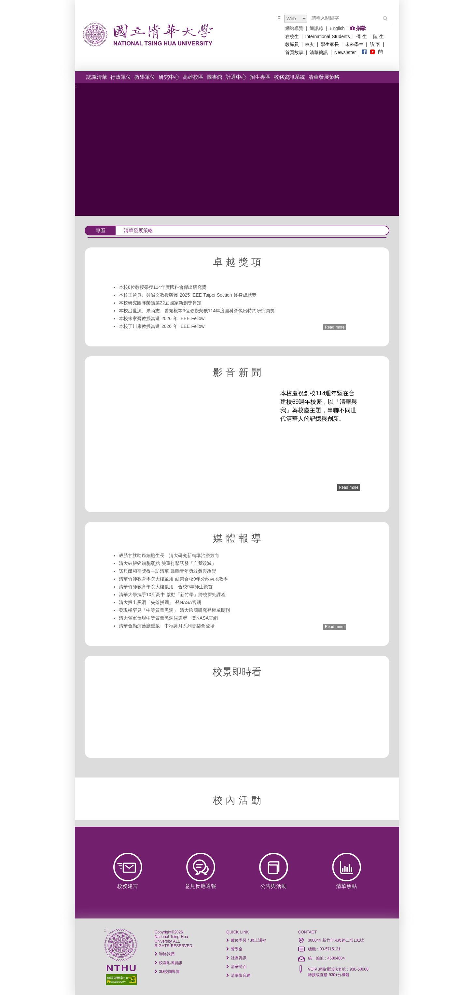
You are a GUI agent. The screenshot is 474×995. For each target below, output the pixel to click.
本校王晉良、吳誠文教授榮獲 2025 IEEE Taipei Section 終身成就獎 (188, 295)
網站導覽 (294, 28)
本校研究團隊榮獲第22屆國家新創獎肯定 (160, 302)
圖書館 (214, 77)
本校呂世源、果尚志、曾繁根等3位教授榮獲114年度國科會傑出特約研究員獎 (197, 310)
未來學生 (354, 44)
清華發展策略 (324, 77)
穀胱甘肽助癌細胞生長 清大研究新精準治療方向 (169, 555)
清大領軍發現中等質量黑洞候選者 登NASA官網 (168, 618)
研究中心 (169, 77)
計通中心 (236, 77)
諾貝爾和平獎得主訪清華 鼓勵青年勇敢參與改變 (167, 571)
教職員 (292, 44)
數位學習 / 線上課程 (246, 940)
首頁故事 (294, 52)
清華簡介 (236, 966)
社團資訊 (236, 958)
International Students (327, 36)
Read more (334, 327)
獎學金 (234, 949)
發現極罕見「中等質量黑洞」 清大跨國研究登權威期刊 (174, 610)
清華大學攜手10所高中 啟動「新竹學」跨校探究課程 (172, 594)
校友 (309, 44)
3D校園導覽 (167, 971)
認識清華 (96, 77)
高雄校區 (193, 77)
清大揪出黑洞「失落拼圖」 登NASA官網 (160, 602)
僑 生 (361, 36)
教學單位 (144, 77)
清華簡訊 (319, 52)
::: (280, 17)
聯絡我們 (164, 954)
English (337, 28)
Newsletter (345, 52)
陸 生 (378, 36)
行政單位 (120, 77)
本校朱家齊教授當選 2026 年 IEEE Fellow (161, 318)
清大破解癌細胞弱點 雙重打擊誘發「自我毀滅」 (167, 563)
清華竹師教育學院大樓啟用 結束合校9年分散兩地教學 (173, 579)
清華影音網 (238, 975)
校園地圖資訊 (168, 962)
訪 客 (375, 44)
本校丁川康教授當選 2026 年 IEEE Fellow (161, 326)
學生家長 (330, 44)
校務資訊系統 (289, 77)
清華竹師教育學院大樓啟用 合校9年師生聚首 (166, 586)
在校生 (292, 36)
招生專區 (260, 77)
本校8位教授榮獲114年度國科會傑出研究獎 (162, 287)
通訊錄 (316, 28)
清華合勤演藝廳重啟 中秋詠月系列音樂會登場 (167, 625)
